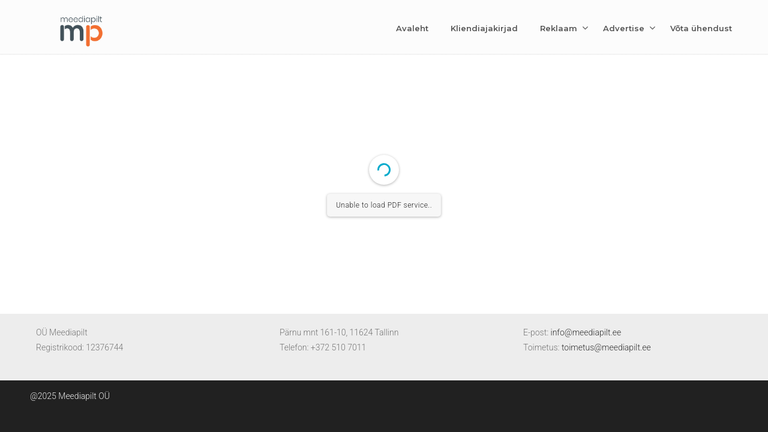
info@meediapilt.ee (586, 332)
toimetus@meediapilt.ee (606, 347)
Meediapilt (81, 29)
